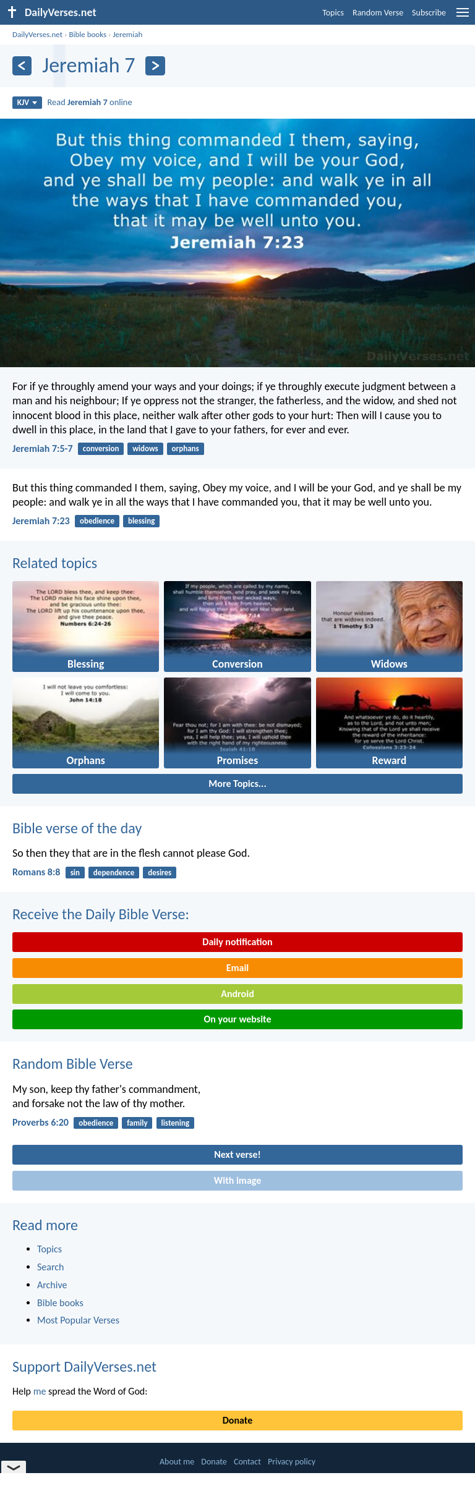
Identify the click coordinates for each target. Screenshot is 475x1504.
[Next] (155, 65)
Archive (52, 1285)
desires (159, 872)
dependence (114, 872)
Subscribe (429, 12)
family (137, 1123)
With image (238, 1180)
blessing (141, 520)
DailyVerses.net (37, 34)
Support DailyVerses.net (84, 1366)
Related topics (54, 563)
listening (175, 1123)
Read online (90, 102)
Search (50, 1267)
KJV (27, 102)
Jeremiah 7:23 (41, 521)
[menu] (462, 17)
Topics (333, 12)
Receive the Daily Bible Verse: (100, 914)
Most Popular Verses (78, 1320)
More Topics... (237, 783)
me (39, 1391)
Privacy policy (291, 1461)
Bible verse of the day (77, 828)
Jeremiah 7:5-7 (42, 448)
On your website (238, 1019)
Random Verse (378, 12)
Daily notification (237, 942)
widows (145, 448)
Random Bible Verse (72, 1064)
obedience (97, 520)
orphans (185, 448)
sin (75, 872)
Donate (237, 1420)
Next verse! (237, 1154)
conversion (101, 448)
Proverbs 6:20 (40, 1122)
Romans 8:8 (36, 872)
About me (177, 1461)
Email (237, 968)
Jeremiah (127, 34)
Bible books (87, 34)
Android (237, 994)
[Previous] (22, 65)
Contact (247, 1461)
